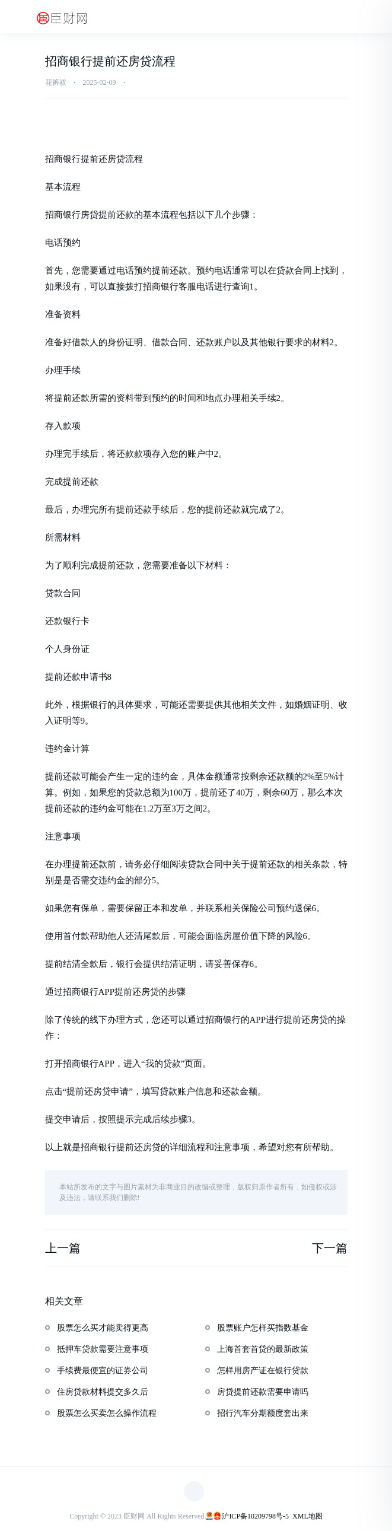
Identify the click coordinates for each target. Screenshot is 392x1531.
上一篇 (63, 1248)
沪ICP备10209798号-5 (255, 1516)
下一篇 (330, 1248)
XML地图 (307, 1516)
